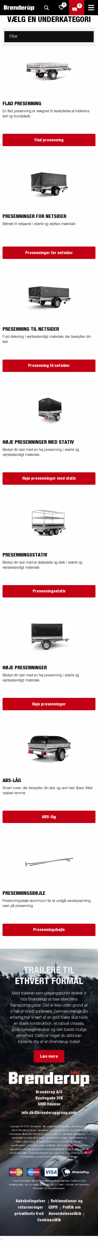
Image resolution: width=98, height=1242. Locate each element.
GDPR (53, 1207)
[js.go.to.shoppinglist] (61, 7)
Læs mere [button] (49, 1056)
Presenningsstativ (49, 591)
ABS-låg (49, 817)
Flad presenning (49, 140)
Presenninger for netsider (49, 253)
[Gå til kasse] (76, 7)
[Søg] (46, 8)
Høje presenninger (49, 704)
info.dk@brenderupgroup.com (49, 1113)
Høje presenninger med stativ (49, 478)
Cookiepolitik (49, 1220)
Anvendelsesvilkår (65, 1214)
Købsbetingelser (31, 1201)
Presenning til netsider (49, 366)
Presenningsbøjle (49, 930)
